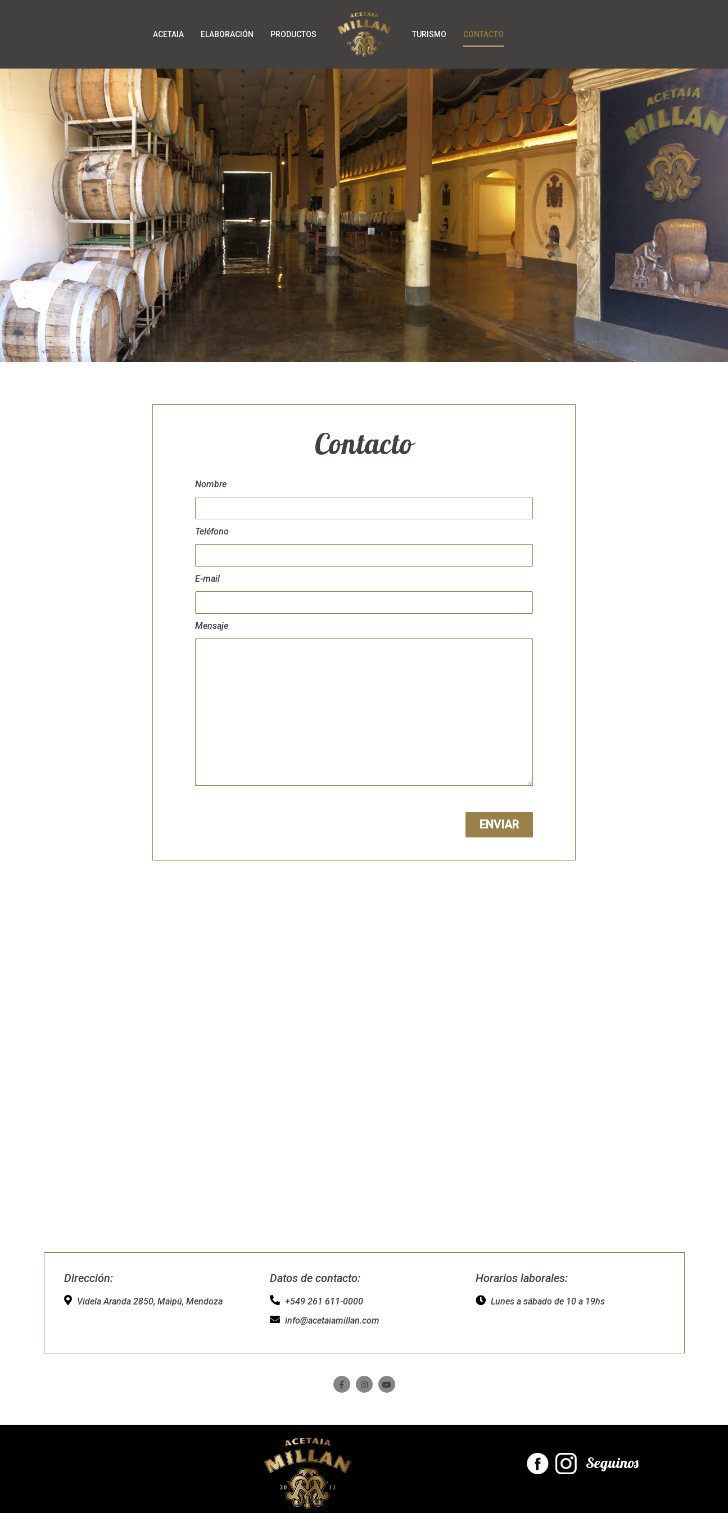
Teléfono (212, 531)
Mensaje (211, 625)
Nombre (211, 484)
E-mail (207, 578)
